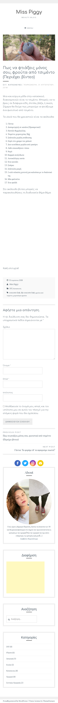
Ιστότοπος (8, 393)
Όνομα (7, 365)
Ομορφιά (9, 677)
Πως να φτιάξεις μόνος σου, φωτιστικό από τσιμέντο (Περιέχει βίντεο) (29, 436)
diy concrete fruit (28, 293)
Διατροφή (9, 659)
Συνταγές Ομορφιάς (13, 683)
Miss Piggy (29, 12)
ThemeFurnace (49, 701)
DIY (5, 85)
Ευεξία (8, 665)
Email (6, 379)
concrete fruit (14, 293)
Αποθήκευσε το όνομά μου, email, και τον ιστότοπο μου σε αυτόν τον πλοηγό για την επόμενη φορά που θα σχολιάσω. (26, 409)
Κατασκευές (15, 85)
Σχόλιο (6, 327)
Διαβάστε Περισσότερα (29, 539)
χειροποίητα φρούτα (20, 295)
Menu (30, 28)
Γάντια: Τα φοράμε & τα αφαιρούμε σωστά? (29, 448)
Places (9, 653)
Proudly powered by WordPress (15, 701)
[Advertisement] (25, 577)
